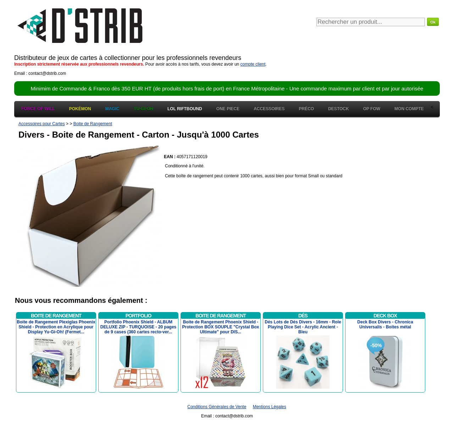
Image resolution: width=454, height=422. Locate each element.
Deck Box (385, 315)
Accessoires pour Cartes (41, 123)
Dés (303, 315)
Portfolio (138, 315)
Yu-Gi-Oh (143, 108)
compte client (253, 64)
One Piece (227, 108)
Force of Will (38, 108)
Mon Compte (409, 108)
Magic (112, 108)
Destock (338, 108)
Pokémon (80, 108)
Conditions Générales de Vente (216, 406)
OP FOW (371, 108)
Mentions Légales (269, 406)
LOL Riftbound (184, 108)
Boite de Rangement (92, 123)
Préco (306, 108)
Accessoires (269, 108)
